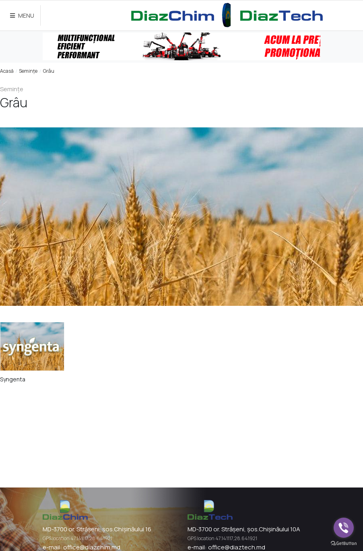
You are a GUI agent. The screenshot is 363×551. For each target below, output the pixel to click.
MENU (22, 15)
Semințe (28, 71)
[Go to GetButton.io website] (344, 543)
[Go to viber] (344, 528)
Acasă (7, 71)
